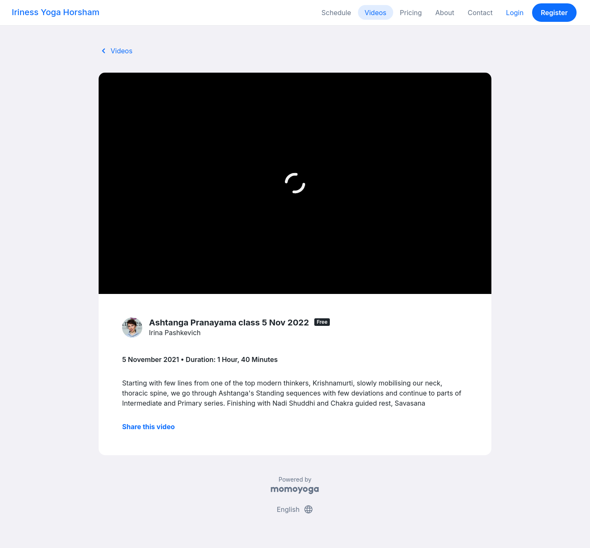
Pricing (411, 12)
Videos (375, 12)
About (444, 12)
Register (554, 12)
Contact (479, 12)
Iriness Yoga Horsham (55, 12)
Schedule (336, 12)
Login (515, 12)
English (295, 509)
